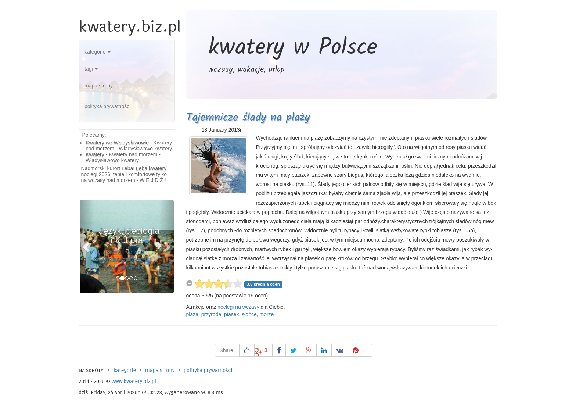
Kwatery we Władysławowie (117, 143)
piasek (231, 314)
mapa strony (98, 86)
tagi (91, 69)
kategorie (97, 52)
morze (267, 314)
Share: (226, 350)
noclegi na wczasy (238, 307)
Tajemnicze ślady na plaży (248, 117)
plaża (192, 314)
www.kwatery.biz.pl (133, 381)
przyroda (211, 314)
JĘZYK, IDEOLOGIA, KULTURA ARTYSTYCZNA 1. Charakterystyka (127, 260)
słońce (249, 314)
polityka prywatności (107, 106)
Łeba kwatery (151, 168)
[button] (87, 246)
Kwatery (95, 154)
